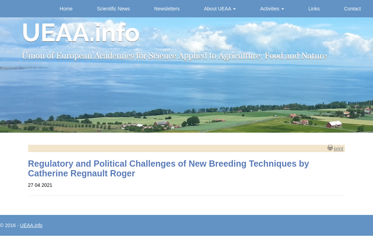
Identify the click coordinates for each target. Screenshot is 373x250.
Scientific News (113, 8)
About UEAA (220, 8)
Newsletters (167, 8)
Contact (352, 8)
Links (314, 8)
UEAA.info (31, 225)
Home (66, 8)
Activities (272, 8)
